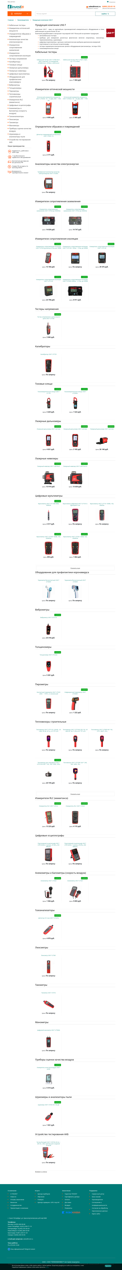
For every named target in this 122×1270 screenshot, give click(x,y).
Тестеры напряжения (18, 59)
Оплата (67, 1199)
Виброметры (14, 85)
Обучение (41, 1197)
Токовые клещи (15, 65)
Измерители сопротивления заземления (15, 47)
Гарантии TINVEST (71, 1194)
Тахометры (13, 122)
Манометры (14, 125)
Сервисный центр (98, 1194)
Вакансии (13, 1202)
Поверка (40, 1199)
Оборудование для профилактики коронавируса (17, 79)
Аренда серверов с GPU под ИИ (48, 1202)
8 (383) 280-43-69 (23, 1230)
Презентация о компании (19, 1208)
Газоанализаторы (16, 116)
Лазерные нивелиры (17, 71)
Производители (97, 1199)
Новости (13, 1197)
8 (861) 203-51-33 (22, 1233)
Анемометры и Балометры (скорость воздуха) (18, 110)
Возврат (67, 1205)
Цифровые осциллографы (20, 105)
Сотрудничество (16, 1205)
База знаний (96, 1197)
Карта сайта (96, 1214)
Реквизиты (68, 1208)
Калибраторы (14, 62)
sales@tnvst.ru (28, 1239)
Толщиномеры (15, 88)
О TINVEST (13, 1194)
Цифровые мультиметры (19, 74)
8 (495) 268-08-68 (19, 1224)
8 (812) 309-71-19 (26, 1226)
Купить (47, 85)
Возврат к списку (41, 1172)
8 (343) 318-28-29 (23, 1228)
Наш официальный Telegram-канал (21, 1249)
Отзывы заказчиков (17, 1199)
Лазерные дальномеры (18, 68)
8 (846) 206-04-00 (19, 1235)
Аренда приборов (44, 1194)
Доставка (68, 1202)
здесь (47, 1267)
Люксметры (14, 119)
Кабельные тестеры (17, 25)
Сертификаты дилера (72, 1197)
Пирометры (14, 91)
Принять (108, 1266)
